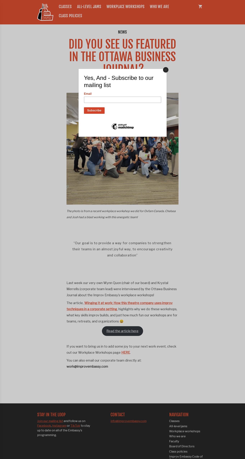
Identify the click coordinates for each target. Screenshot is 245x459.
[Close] (165, 69)
